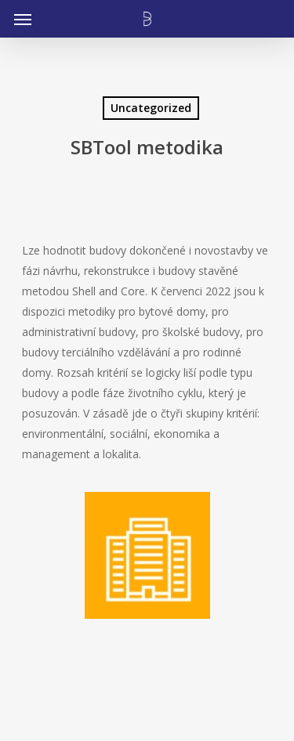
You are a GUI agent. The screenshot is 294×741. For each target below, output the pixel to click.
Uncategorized (151, 107)
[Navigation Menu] (22, 19)
